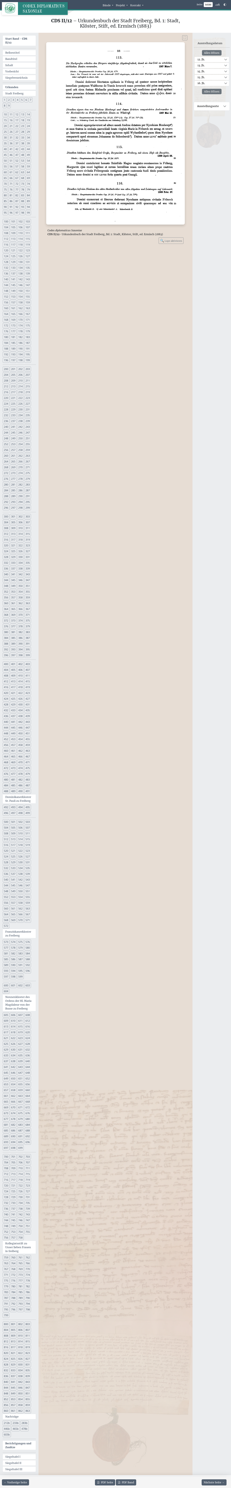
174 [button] (20, 325)
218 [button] (20, 392)
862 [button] (20, 1411)
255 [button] (28, 444)
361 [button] (13, 603)
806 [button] (20, 1330)
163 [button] (28, 308)
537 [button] (13, 874)
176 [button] (6, 331)
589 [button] (6, 965)
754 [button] (20, 1232)
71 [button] (11, 184)
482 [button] (20, 779)
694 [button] (13, 1142)
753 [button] (13, 1232)
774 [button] (28, 1275)
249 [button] (13, 438)
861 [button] (13, 1411)
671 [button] (20, 1107)
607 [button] (20, 1015)
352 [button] (6, 591)
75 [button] (5, 189)
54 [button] (28, 160)
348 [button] (6, 586)
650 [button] (13, 1078)
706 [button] (20, 1162)
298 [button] (20, 507)
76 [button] (11, 189)
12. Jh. (201, 59)
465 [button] (13, 756)
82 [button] (16, 195)
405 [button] (13, 670)
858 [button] (20, 1405)
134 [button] (20, 268)
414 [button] (20, 681)
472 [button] (6, 768)
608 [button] (28, 1015)
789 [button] (20, 1298)
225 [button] (13, 403)
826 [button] (20, 1359)
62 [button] (16, 172)
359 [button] (28, 597)
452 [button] (6, 739)
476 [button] (6, 774)
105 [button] (13, 227)
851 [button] (28, 1393)
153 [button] (13, 296)
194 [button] (20, 354)
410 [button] (20, 675)
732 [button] (6, 1203)
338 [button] (20, 568)
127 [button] (28, 256)
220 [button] (6, 398)
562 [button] (20, 908)
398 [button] (20, 655)
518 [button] (20, 845)
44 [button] (28, 149)
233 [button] (13, 415)
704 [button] (6, 1162)
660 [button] (28, 1090)
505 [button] (13, 827)
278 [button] (20, 479)
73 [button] (22, 184)
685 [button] (6, 1130)
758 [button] (20, 1237)
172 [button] (6, 325)
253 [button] (13, 444)
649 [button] (6, 1078)
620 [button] (28, 1032)
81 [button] (11, 195)
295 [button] (28, 502)
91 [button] (11, 207)
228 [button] (6, 409)
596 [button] (28, 971)
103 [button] (28, 221)
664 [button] (28, 1096)
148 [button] (6, 291)
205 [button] (13, 375)
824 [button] (6, 1359)
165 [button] (13, 314)
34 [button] (28, 137)
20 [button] (5, 126)
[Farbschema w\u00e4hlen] (224, 4)
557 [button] (13, 903)
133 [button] (13, 268)
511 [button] (28, 833)
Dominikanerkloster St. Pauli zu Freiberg (18, 798)
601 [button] (13, 985)
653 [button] (6, 1084)
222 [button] (20, 398)
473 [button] (13, 768)
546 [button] (20, 885)
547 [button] (28, 885)
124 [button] (6, 256)
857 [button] (13, 1405)
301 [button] (13, 516)
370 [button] (20, 615)
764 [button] (13, 1263)
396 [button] (6, 655)
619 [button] (20, 1032)
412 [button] (6, 681)
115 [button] (28, 239)
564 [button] (6, 914)
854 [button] (20, 1399)
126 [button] (20, 256)
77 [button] (16, 189)
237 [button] (13, 421)
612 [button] (28, 1020)
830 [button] (20, 1364)
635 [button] (20, 1055)
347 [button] (28, 580)
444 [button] (6, 727)
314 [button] (20, 534)
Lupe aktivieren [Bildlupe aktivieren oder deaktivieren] (171, 241)
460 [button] (6, 751)
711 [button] (28, 1168)
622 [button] (13, 1038)
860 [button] (6, 1411)
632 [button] (28, 1049)
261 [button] (13, 455)
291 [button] (28, 496)
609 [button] (6, 1020)
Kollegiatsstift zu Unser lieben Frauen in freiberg (18, 1247)
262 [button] (20, 455)
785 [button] (20, 1292)
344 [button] (6, 580)
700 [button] (6, 1156)
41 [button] (11, 149)
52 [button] (16, 160)
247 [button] (28, 432)
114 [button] (20, 239)
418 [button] (20, 687)
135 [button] (28, 268)
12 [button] (16, 114)
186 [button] (20, 343)
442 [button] (20, 722)
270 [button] (20, 467)
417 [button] (13, 687)
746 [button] (20, 1220)
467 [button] (28, 756)
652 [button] (28, 1078)
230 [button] (20, 409)
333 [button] (13, 563)
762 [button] (28, 1257)
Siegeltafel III (13, 1469)
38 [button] (22, 143)
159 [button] (28, 302)
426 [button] (20, 698)
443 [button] (28, 722)
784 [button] (13, 1292)
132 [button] (6, 268)
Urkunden (11, 87)
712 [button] (6, 1174)
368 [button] (6, 615)
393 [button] (13, 649)
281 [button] (13, 484)
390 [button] (20, 643)
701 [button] (13, 1156)
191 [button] (28, 348)
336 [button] (6, 568)
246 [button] (20, 432)
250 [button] (20, 438)
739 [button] (28, 1208)
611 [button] (20, 1020)
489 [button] (13, 791)
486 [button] (20, 785)
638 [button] (13, 1061)
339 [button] (28, 568)
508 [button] (6, 833)
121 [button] (13, 250)
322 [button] (20, 545)
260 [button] (6, 455)
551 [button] (28, 891)
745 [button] (13, 1220)
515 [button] (28, 839)
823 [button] (28, 1353)
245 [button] (13, 432)
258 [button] (20, 450)
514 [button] (20, 839)
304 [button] (6, 522)
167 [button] (28, 314)
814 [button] (20, 1341)
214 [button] (20, 386)
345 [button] (13, 580)
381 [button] (13, 632)
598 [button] (13, 976)
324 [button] (6, 551)
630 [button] (13, 1049)
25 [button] (5, 132)
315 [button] (28, 534)
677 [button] (6, 1119)
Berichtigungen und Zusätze (18, 1445)
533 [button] (13, 868)
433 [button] (13, 710)
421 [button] (13, 693)
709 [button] (13, 1168)
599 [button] (20, 976)
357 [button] (13, 597)
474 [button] (20, 768)
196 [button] (6, 360)
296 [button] (6, 507)
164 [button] (6, 314)
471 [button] (28, 762)
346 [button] (20, 580)
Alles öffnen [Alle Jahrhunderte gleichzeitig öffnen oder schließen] (211, 52)
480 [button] (6, 779)
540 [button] (6, 879)
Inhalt (9, 65)
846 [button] (20, 1387)
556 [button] (6, 903)
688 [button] (28, 1130)
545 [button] (13, 885)
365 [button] (13, 609)
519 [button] (28, 845)
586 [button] (13, 959)
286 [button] (20, 490)
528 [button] (6, 862)
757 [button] (13, 1237)
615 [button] (20, 1026)
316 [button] (6, 539)
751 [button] (28, 1226)
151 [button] (28, 291)
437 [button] (13, 716)
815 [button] (28, 1341)
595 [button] (20, 971)
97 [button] (16, 212)
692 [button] (28, 1136)
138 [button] (20, 273)
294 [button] (20, 502)
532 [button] (6, 868)
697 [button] (6, 1148)
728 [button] (6, 1197)
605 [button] (6, 1015)
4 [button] (17, 100)
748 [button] (6, 1226)
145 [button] (13, 285)
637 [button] (6, 1061)
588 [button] (28, 959)
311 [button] (28, 528)
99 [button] (28, 212)
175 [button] (28, 325)
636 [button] (28, 1055)
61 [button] (11, 172)
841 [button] (13, 1382)
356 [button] (6, 597)
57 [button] (16, 166)
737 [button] (13, 1208)
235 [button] (28, 415)
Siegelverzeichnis (16, 77)
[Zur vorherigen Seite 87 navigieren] (15, 1482)
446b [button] (7, 1429)
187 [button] (28, 343)
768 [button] (13, 1269)
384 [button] (6, 638)
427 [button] (28, 698)
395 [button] (28, 649)
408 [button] (6, 675)
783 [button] (6, 1292)
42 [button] (16, 149)
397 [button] (13, 655)
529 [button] (13, 862)
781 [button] (20, 1286)
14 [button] (28, 114)
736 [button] (6, 1208)
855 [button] (28, 1399)
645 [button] (6, 1073)
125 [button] (13, 256)
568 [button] (6, 920)
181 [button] (13, 337)
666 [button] (13, 1101)
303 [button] (28, 516)
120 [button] (6, 250)
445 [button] (13, 727)
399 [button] (28, 655)
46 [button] (11, 155)
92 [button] (16, 207)
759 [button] (6, 1257)
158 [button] (20, 302)
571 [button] (28, 920)
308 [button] (6, 528)
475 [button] (28, 768)
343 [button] (28, 574)
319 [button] (28, 539)
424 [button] (6, 698)
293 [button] (13, 502)
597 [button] (6, 976)
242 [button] (20, 427)
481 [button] (13, 779)
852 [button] (6, 1399)
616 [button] (28, 1026)
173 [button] (13, 325)
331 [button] (28, 557)
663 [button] (20, 1096)
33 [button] (22, 137)
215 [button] (28, 386)
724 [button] (6, 1191)
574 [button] (13, 942)
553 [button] (13, 897)
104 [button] (6, 227)
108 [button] (6, 233)
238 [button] (20, 421)
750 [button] (20, 1226)
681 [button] (6, 1125)
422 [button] (20, 693)
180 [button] (6, 337)
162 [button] (20, 308)
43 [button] (22, 149)
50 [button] (5, 160)
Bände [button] (107, 5)
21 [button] (11, 126)
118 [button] (20, 244)
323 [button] (28, 545)
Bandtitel (11, 59)
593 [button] (6, 971)
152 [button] (6, 296)
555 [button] (28, 897)
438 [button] (20, 716)
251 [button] (28, 438)
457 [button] (13, 745)
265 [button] (13, 461)
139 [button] (28, 273)
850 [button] (20, 1393)
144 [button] (6, 285)
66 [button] (11, 178)
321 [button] (13, 545)
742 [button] (20, 1214)
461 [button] (13, 751)
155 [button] (28, 296)
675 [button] (20, 1113)
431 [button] (28, 704)
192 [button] (6, 354)
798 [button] (28, 1309)
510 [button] (20, 833)
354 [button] (20, 591)
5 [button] (22, 100)
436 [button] (6, 716)
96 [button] (11, 212)
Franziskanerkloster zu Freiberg (18, 933)
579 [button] (20, 947)
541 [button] (13, 879)
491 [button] (28, 791)
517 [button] (13, 845)
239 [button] (28, 421)
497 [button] (13, 813)
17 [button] (16, 120)
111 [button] (28, 233)
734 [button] (20, 1203)
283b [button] (24, 1423)
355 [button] (28, 591)
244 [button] (6, 432)
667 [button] (20, 1101)
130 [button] (20, 262)
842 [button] (20, 1382)
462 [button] (20, 751)
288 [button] (6, 496)
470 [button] (20, 762)
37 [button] (16, 143)
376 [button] (6, 626)
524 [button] (6, 856)
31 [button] (11, 137)
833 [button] (13, 1370)
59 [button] (28, 166)
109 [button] (13, 233)
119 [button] (28, 244)
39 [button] (28, 143)
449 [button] (13, 733)
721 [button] (13, 1185)
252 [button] (6, 444)
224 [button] (6, 403)
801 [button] (13, 1324)
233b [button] (16, 1423)
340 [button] (6, 574)
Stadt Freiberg (14, 93)
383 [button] (28, 632)
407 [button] (28, 670)
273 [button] (13, 473)
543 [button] (28, 879)
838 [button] (20, 1376)
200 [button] (6, 369)
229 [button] (13, 409)
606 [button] (13, 1015)
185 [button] (13, 343)
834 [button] (20, 1370)
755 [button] (28, 1232)
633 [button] (6, 1055)
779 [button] (6, 1286)
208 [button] (6, 380)
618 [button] (13, 1032)
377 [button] (13, 626)
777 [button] (20, 1280)
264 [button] (6, 461)
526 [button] (20, 856)
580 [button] (28, 947)
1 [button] (4, 100)
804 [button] (6, 1330)
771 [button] (6, 1275)
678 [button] (13, 1119)
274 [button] (20, 473)
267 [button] (28, 461)
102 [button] (20, 221)
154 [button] (20, 296)
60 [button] (5, 172)
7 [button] (30, 100)
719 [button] (28, 1180)
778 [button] (28, 1280)
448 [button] (6, 733)
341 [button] (13, 574)
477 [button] (13, 774)
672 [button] (28, 1107)
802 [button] (20, 1324)
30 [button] (5, 137)
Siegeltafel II (13, 1463)
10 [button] (5, 114)
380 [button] (6, 632)
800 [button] (6, 1324)
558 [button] (20, 903)
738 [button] (20, 1208)
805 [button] (13, 1330)
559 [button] (28, 903)
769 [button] (20, 1269)
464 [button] (6, 756)
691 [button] (20, 1136)
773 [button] (20, 1275)
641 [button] (6, 1067)
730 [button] (20, 1197)
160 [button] (6, 308)
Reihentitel (12, 52)
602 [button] (20, 985)
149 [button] (13, 291)
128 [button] (6, 262)
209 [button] (13, 380)
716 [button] (6, 1180)
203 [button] (28, 369)
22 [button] (16, 126)
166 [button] (20, 314)
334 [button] (20, 563)
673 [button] (6, 1113)
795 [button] (6, 1309)
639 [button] (20, 1061)
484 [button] (6, 785)
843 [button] (28, 1382)
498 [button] (20, 813)
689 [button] (6, 1136)
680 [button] (28, 1119)
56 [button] (11, 166)
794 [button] (28, 1303)
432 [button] (6, 710)
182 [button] (20, 337)
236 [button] (6, 421)
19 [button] (28, 120)
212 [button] (6, 386)
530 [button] (20, 862)
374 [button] (20, 620)
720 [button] (6, 1185)
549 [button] (13, 891)
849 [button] (13, 1393)
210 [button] (20, 380)
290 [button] (20, 496)
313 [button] (13, 534)
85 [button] (5, 201)
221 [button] (13, 398)
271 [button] (28, 467)
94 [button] (28, 207)
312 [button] (6, 534)
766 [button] (28, 1263)
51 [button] (11, 160)
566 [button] (20, 914)
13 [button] (22, 114)
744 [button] (6, 1220)
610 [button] (13, 1020)
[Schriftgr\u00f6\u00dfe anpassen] (217, 5)
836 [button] (6, 1376)
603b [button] (7, 1434)
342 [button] (20, 574)
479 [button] (28, 774)
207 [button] (28, 375)
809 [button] (13, 1335)
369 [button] (13, 615)
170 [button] (20, 320)
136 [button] (6, 273)
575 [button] (20, 942)
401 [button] (13, 664)
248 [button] (6, 438)
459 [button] (28, 745)
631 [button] (20, 1049)
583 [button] (20, 953)
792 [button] (13, 1303)
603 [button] (28, 985)
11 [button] (11, 114)
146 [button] (20, 285)
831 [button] (28, 1364)
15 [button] (5, 120)
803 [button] (28, 1324)
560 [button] (6, 908)
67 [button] (16, 178)
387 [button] (28, 638)
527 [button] (28, 856)
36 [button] (11, 143)
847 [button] (28, 1387)
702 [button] (20, 1156)
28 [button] (22, 132)
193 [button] (13, 354)
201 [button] (13, 369)
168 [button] (6, 320)
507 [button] (28, 827)
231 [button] (28, 409)
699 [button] (20, 1148)
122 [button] (20, 250)
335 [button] (28, 563)
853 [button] (13, 1399)
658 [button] (13, 1090)
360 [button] (6, 603)
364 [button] (6, 609)
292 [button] (6, 502)
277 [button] (13, 479)
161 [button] (13, 308)
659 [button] (20, 1090)
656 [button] (28, 1084)
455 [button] (28, 739)
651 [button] (20, 1078)
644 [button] (28, 1067)
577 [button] (6, 947)
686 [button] (13, 1130)
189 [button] (13, 348)
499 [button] (28, 813)
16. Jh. (201, 83)
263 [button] (28, 455)
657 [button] (6, 1090)
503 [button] (28, 822)
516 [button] (6, 845)
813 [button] (13, 1341)
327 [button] (28, 551)
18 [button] (22, 120)
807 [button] (28, 1330)
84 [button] (28, 195)
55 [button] (5, 166)
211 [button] (28, 380)
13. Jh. (201, 65)
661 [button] (6, 1096)
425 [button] (13, 698)
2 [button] (9, 100)
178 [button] (20, 331)
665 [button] (6, 1101)
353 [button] (13, 591)
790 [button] (28, 1298)
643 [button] (20, 1067)
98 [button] (22, 212)
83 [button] (22, 195)
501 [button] (13, 822)
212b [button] (7, 1423)
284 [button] (6, 490)
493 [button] (13, 807)
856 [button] (6, 1405)
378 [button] (20, 626)
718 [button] (20, 1180)
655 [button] (20, 1084)
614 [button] (13, 1026)
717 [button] (13, 1180)
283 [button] (28, 484)
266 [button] (20, 461)
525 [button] (13, 856)
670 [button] (13, 1107)
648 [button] (28, 1073)
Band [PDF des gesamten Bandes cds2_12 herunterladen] (126, 1482)
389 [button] (13, 643)
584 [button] (28, 953)
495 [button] (28, 807)
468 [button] (6, 762)
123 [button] (28, 250)
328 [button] (6, 557)
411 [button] (28, 675)
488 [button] (6, 791)
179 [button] (28, 331)
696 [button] (28, 1142)
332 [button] (6, 563)
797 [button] (20, 1309)
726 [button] (20, 1191)
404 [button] (6, 670)
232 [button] (6, 415)
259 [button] (28, 450)
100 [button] (6, 221)
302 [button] (20, 516)
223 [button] (28, 398)
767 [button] (6, 1269)
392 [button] (6, 649)
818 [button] (20, 1347)
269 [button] (13, 467)
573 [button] (6, 942)
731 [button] (28, 1197)
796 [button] (13, 1309)
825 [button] (13, 1359)
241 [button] (13, 427)
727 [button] (28, 1191)
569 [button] (13, 920)
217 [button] (13, 392)
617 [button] (6, 1032)
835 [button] (28, 1370)
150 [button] (20, 291)
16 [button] (11, 120)
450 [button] (20, 733)
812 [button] (6, 1341)
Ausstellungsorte (208, 106)
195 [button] (28, 354)
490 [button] (20, 791)
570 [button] (20, 920)
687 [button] (20, 1130)
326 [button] (20, 551)
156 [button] (6, 302)
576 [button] (28, 942)
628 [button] (28, 1044)
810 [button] (20, 1335)
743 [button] (28, 1214)
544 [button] (6, 885)
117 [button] (13, 244)
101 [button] (13, 221)
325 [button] (13, 551)
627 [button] (20, 1044)
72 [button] (16, 184)
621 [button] (6, 1038)
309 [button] (13, 528)
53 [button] (22, 160)
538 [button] (20, 874)
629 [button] (6, 1049)
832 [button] (6, 1370)
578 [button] (13, 947)
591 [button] (20, 965)
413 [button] (13, 681)
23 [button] (22, 126)
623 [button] (20, 1038)
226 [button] (20, 403)
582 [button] (13, 953)
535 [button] (28, 868)
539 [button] (28, 874)
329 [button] (13, 557)
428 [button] (6, 704)
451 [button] (28, 733)
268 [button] (6, 467)
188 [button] (6, 348)
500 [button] (6, 822)
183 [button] (28, 337)
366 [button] (20, 609)
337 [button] (13, 568)
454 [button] (20, 739)
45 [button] (5, 155)
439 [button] (28, 716)
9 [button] (9, 105)
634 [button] (13, 1055)
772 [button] (13, 1275)
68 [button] (22, 178)
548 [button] (6, 891)
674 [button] (13, 1113)
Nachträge (12, 1416)
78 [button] (22, 189)
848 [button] (6, 1393)
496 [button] (6, 813)
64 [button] (28, 172)
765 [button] (20, 1263)
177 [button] (13, 331)
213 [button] (13, 386)
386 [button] (20, 638)
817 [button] (13, 1347)
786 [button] (28, 1292)
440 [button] (6, 722)
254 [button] (20, 444)
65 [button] (5, 178)
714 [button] (20, 1174)
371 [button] (28, 615)
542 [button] (20, 879)
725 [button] (13, 1191)
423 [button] (28, 693)
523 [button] (28, 851)
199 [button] (28, 360)
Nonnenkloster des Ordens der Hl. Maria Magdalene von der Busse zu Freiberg (18, 1002)
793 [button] (20, 1303)
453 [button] (13, 739)
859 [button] (28, 1405)
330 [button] (20, 557)
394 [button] (20, 649)
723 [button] (28, 1185)
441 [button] (13, 722)
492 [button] (6, 807)
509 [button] (13, 833)
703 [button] (28, 1156)
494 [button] (20, 807)
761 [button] (20, 1257)
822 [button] (20, 1353)
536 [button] (6, 874)
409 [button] (13, 675)
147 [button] (28, 285)
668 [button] (28, 1101)
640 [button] (28, 1061)
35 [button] (5, 143)
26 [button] (11, 132)
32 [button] (16, 137)
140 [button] (6, 279)
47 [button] (16, 155)
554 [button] (20, 897)
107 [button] (28, 227)
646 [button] (13, 1073)
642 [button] (13, 1067)
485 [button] (13, 785)
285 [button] (13, 490)
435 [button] (28, 710)
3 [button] (13, 100)
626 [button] (13, 1044)
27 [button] (16, 132)
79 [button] (28, 189)
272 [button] (6, 473)
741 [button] (13, 1214)
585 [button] (6, 959)
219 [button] (28, 392)
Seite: (200, 4)
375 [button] (28, 620)
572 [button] (6, 926)
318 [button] (20, 539)
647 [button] (20, 1073)
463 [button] (28, 751)
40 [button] (5, 149)
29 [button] (28, 132)
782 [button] (28, 1286)
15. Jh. (201, 77)
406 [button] (20, 670)
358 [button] (20, 597)
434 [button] (20, 710)
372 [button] (6, 620)
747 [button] (28, 1220)
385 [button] (13, 638)
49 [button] (28, 155)
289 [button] (13, 496)
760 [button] (13, 1257)
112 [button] (6, 239)
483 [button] (28, 779)
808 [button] (6, 1335)
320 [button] (6, 545)
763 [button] (6, 1263)
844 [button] (6, 1387)
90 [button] (5, 207)
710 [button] (20, 1168)
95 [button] (5, 212)
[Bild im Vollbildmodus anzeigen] (184, 37)
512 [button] (6, 839)
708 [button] (6, 1168)
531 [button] (28, 862)
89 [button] (28, 201)
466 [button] (20, 756)
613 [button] (6, 1026)
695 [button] (20, 1142)
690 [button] (13, 1136)
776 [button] (13, 1280)
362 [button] (20, 603)
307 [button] (28, 522)
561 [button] (13, 908)
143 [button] (28, 279)
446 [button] (20, 727)
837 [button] (13, 1376)
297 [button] (13, 507)
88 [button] (22, 201)
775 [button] (6, 1280)
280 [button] (6, 484)
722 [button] (20, 1185)
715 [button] (28, 1174)
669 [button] (6, 1107)
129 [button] (13, 262)
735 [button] (28, 1203)
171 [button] (28, 320)
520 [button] (6, 851)
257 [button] (13, 450)
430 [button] (20, 704)
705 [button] (13, 1162)
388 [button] (6, 643)
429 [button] (13, 704)
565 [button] (13, 914)
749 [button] (13, 1226)
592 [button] (28, 965)
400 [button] (6, 664)
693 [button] (6, 1142)
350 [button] (20, 586)
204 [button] (6, 375)
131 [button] (28, 262)
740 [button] (6, 1214)
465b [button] (16, 1429)
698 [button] (13, 1148)
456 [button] (6, 745)
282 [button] (20, 484)
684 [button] (28, 1125)
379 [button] (28, 626)
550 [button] (20, 891)
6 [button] (26, 100)
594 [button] (13, 971)
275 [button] (28, 473)
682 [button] (13, 1125)
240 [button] (6, 427)
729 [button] (13, 1197)
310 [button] (20, 528)
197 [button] (13, 360)
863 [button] (28, 1411)
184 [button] (6, 343)
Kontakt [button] (135, 5)
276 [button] (6, 479)
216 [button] (6, 392)
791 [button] (6, 1303)
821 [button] (13, 1353)
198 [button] (20, 360)
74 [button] (28, 184)
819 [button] (28, 1347)
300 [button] (6, 516)
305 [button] (13, 522)
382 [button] (20, 632)
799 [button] (6, 1315)
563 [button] (28, 908)
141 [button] (13, 279)
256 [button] (6, 450)
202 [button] (20, 369)
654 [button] (13, 1084)
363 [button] (28, 603)
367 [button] (28, 609)
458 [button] (20, 745)
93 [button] (22, 207)
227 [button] (28, 403)
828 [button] (6, 1364)
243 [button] (28, 427)
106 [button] (20, 227)
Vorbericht (12, 71)
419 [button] (28, 687)
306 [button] (20, 522)
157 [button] (13, 302)
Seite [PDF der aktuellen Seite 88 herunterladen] (105, 1482)
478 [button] (20, 774)
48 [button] (22, 155)
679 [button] (20, 1119)
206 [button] (20, 375)
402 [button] (20, 664)
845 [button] (13, 1387)
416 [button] (6, 687)
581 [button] (6, 953)
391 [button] (28, 643)
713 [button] (13, 1174)
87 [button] (16, 201)
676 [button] (28, 1113)
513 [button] (13, 839)
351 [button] (28, 586)
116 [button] (6, 244)
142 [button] (20, 279)
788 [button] (13, 1298)
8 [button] (4, 105)
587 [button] (20, 959)
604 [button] (6, 991)
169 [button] (13, 320)
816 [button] (6, 1347)
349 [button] (13, 586)
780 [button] (13, 1286)
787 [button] (6, 1298)
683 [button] (20, 1125)
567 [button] (28, 914)
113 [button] (13, 239)
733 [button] (13, 1203)
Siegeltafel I (12, 1456)
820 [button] (6, 1353)
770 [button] (28, 1269)
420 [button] (6, 693)
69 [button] (28, 178)
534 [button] (20, 868)
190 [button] (20, 348)
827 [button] (28, 1359)
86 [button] (11, 201)
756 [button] (6, 1237)
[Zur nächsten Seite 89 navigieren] (214, 1482)
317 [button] (13, 539)
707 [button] (28, 1162)
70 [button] (5, 184)
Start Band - (16, 40)
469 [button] (13, 762)
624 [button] (28, 1038)
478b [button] (24, 1429)
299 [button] (28, 507)
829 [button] (13, 1364)
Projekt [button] (121, 5)
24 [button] (28, 126)
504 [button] (6, 827)
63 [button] (22, 172)
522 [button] (20, 851)
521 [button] (13, 851)
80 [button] (5, 195)
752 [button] (6, 1232)
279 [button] (28, 479)
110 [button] (20, 233)
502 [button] (20, 822)
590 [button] (13, 965)
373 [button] (13, 620)
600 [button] (6, 985)
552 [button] (6, 897)
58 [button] (22, 166)
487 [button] (28, 785)
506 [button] (20, 827)
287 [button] (28, 490)
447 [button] (28, 727)
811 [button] (28, 1335)
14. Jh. (201, 71)
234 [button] (20, 415)
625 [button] (6, 1044)
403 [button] (28, 664)
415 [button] (28, 681)
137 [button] (13, 273)
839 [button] (28, 1376)
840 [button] (6, 1382)
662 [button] (13, 1096)
